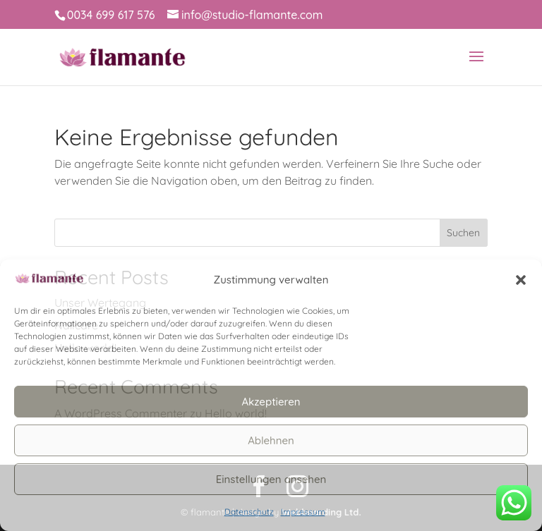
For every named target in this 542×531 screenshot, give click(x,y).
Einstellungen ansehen (271, 479)
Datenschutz (249, 511)
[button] (521, 280)
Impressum (303, 511)
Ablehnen (271, 440)
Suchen (463, 232)
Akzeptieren (270, 401)
